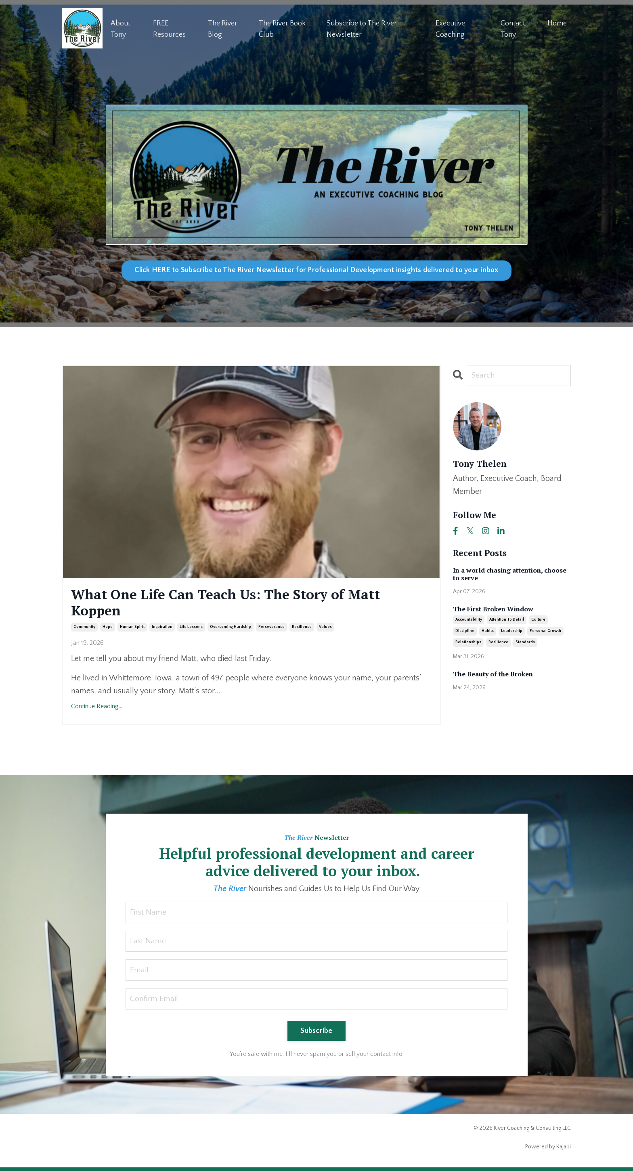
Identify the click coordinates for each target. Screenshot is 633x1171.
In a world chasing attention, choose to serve (509, 574)
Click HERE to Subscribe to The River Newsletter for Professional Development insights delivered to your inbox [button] (316, 270)
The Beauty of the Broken (493, 674)
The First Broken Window (493, 609)
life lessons (191, 629)
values (325, 629)
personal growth (545, 631)
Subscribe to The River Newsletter (362, 29)
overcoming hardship (230, 629)
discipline (464, 631)
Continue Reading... (96, 709)
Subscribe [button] (316, 1034)
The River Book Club (282, 29)
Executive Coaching (450, 29)
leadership (511, 631)
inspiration (162, 629)
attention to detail (506, 620)
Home (557, 23)
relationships (468, 642)
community (84, 629)
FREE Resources (169, 29)
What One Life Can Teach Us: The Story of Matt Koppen (237, 603)
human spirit (132, 629)
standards (525, 642)
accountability (468, 620)
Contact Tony (513, 29)
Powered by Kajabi (548, 1150)
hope (108, 629)
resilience (302, 629)
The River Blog (222, 29)
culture (538, 620)
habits (488, 631)
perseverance (271, 629)
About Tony (120, 29)
